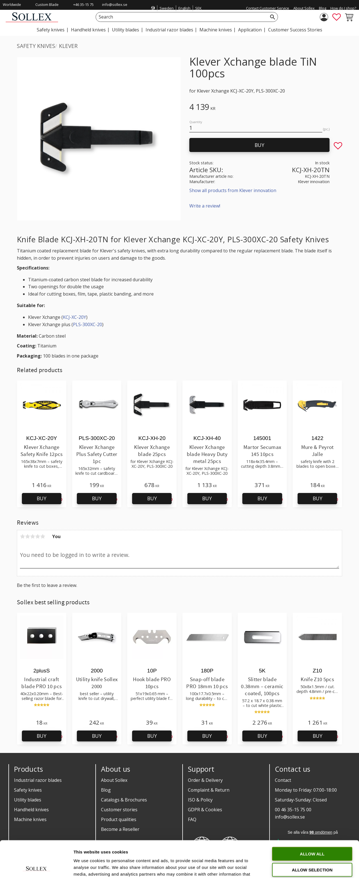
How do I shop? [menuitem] (343, 8)
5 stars (42, 536)
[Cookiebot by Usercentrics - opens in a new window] (36, 867)
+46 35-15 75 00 (83, 8)
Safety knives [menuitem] (51, 30)
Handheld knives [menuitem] (88, 30)
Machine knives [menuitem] (215, 30)
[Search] (273, 17)
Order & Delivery (205, 780)
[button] (336, 17)
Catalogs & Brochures (124, 800)
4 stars (37, 536)
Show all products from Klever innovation (232, 190)
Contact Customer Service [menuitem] (267, 8)
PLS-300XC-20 (87, 324)
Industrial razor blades (38, 780)
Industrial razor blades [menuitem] (169, 30)
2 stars (27, 536)
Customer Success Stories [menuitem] (295, 30)
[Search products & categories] (180, 17)
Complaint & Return (208, 790)
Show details (294, 867)
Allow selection (312, 833)
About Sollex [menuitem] (304, 8)
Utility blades (27, 800)
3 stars (32, 536)
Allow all (312, 817)
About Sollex (114, 780)
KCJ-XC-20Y (74, 317)
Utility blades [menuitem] (125, 30)
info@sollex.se (114, 4)
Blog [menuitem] (322, 8)
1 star (22, 536)
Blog (106, 790)
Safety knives (28, 790)
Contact (283, 780)
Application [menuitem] (250, 30)
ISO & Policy (200, 800)
